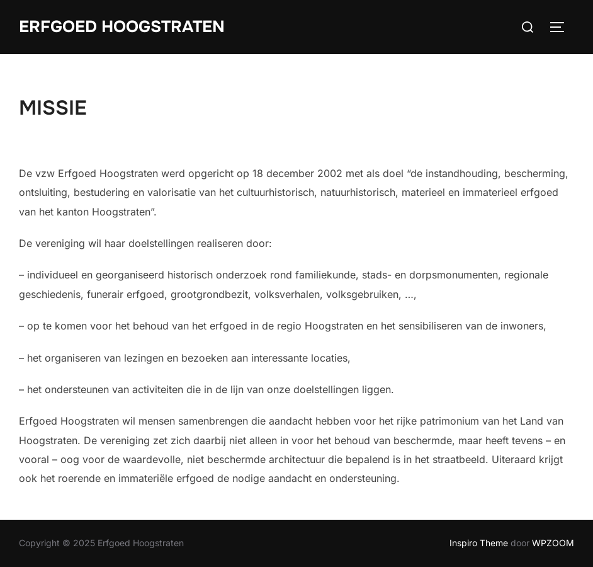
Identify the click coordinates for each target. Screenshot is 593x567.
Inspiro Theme (478, 542)
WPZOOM (553, 542)
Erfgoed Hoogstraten (122, 26)
